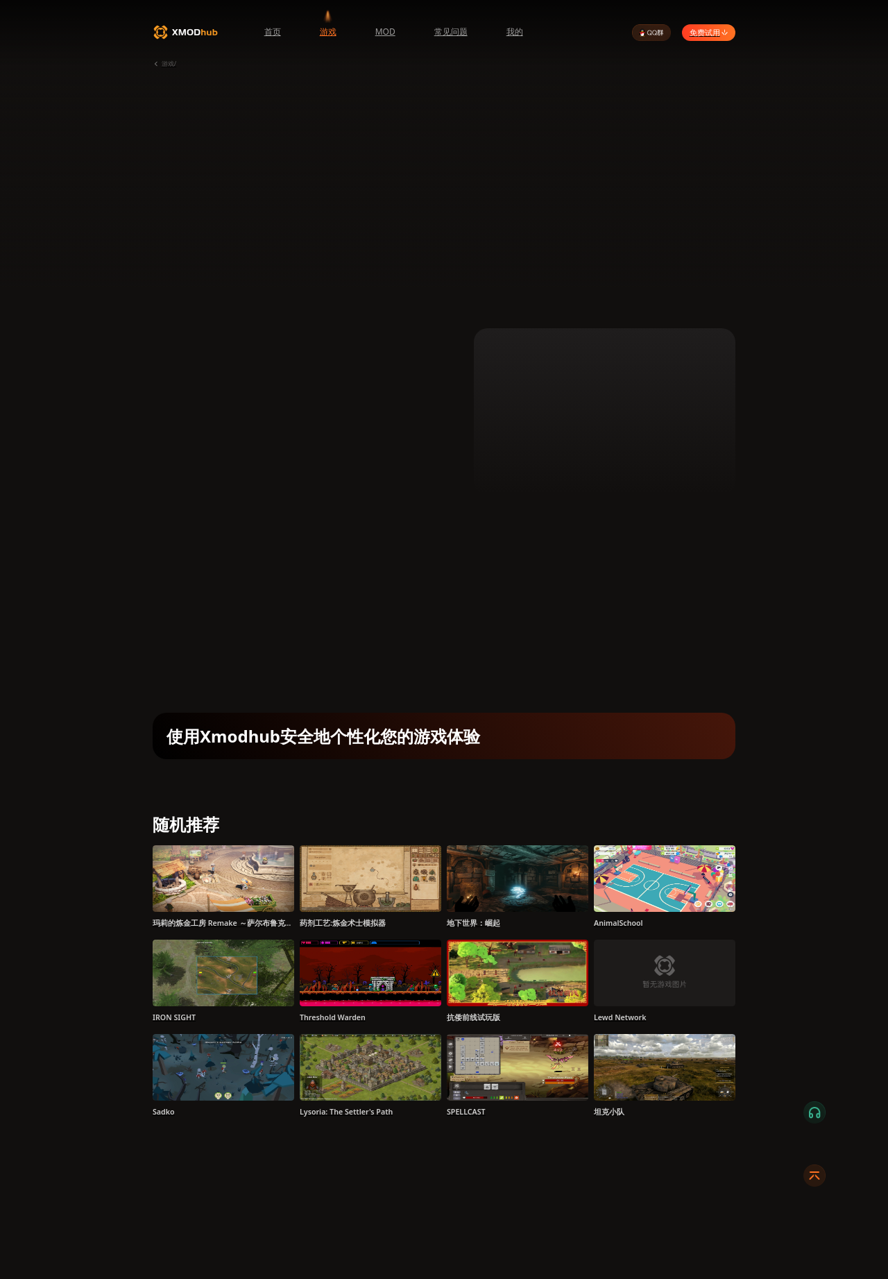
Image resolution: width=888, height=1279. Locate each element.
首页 (272, 31)
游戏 (328, 31)
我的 (514, 31)
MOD (385, 31)
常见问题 (451, 31)
